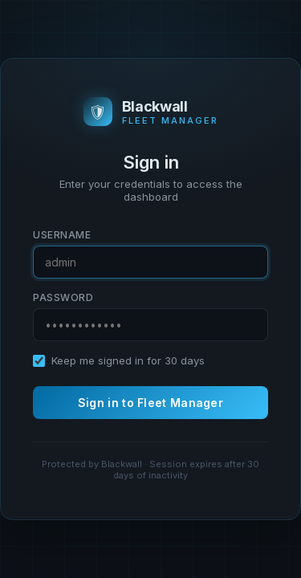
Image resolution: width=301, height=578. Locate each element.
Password (63, 297)
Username (62, 235)
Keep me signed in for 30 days (128, 360)
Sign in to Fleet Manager (150, 402)
